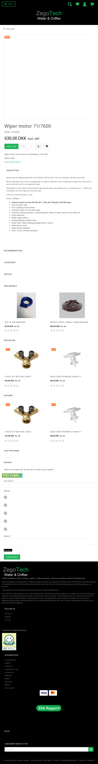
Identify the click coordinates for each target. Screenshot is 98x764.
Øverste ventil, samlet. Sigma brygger (69, 322)
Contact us (9, 666)
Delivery (7, 663)
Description (13, 170)
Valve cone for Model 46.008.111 (65, 376)
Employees (8, 682)
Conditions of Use (11, 669)
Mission (7, 685)
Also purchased (11, 450)
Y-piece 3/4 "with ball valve (17, 376)
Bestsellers (9, 340)
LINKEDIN (8, 617)
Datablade (8, 675)
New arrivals (10, 286)
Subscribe (90, 749)
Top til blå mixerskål (15, 322)
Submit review (12, 557)
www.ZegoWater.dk (51, 590)
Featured (8, 395)
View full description (12, 162)
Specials (8, 274)
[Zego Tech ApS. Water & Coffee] (49, 15)
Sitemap (7, 679)
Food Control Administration (14, 630)
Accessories (10, 262)
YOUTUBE (8, 620)
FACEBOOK (8, 614)
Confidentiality (10, 660)
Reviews (7, 462)
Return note (9, 672)
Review (7, 536)
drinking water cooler (35, 598)
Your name (8, 481)
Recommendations (13, 250)
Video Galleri (9, 688)
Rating (6, 491)
